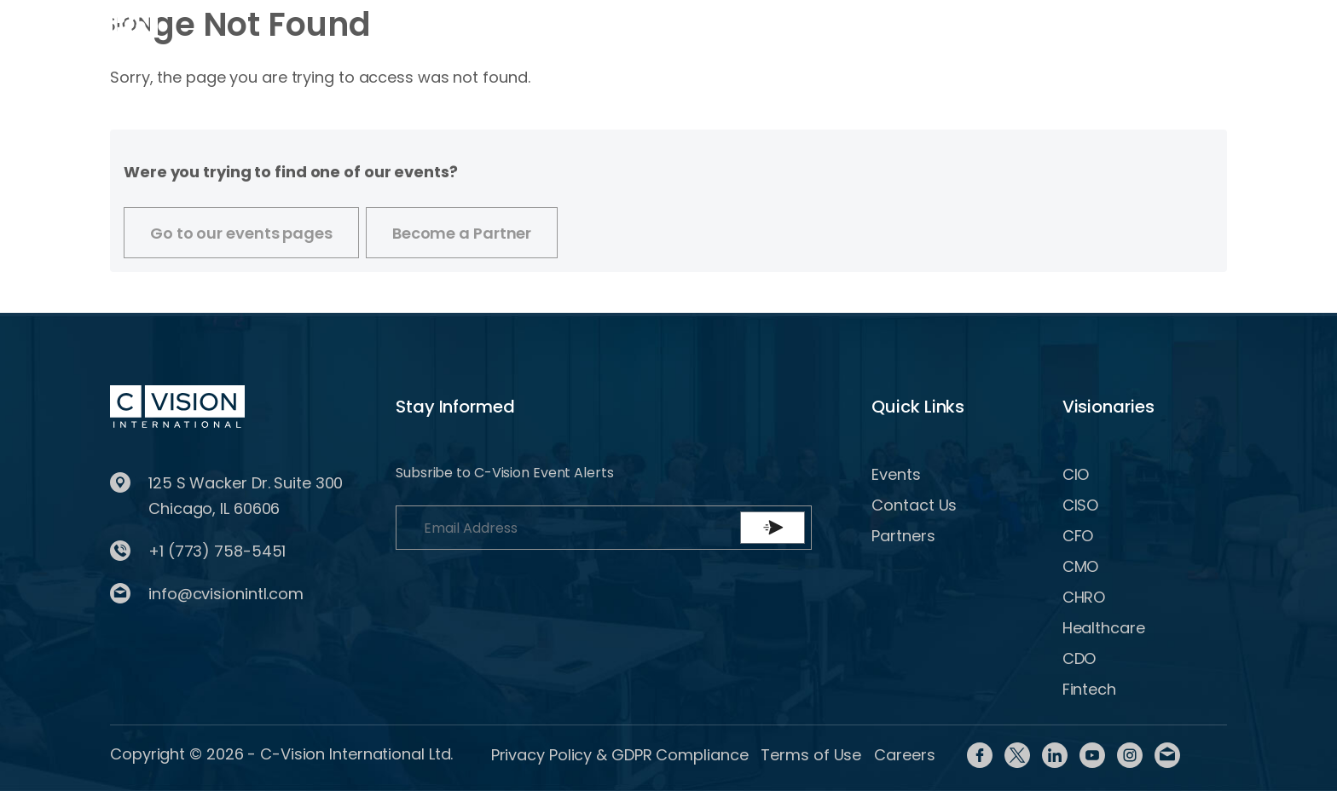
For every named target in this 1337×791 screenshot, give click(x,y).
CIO (1076, 474)
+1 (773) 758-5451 (217, 551)
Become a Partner (461, 233)
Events (449, 28)
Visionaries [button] (541, 28)
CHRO (1084, 597)
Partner (649, 28)
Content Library (764, 28)
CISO (1080, 505)
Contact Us (914, 505)
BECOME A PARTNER (1192, 28)
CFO (1078, 535)
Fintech (1089, 689)
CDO (1079, 658)
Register (1041, 28)
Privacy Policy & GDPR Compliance (620, 754)
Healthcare (1103, 627)
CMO (1080, 566)
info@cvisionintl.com (226, 593)
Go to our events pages (241, 233)
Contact (882, 28)
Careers (904, 754)
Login (965, 28)
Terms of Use (811, 754)
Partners (903, 535)
